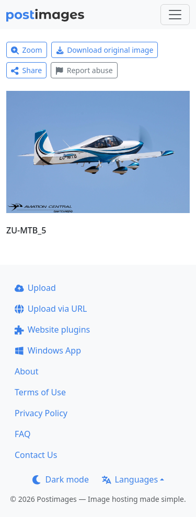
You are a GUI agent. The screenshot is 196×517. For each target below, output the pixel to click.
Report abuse (83, 70)
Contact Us (36, 455)
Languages (130, 479)
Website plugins (52, 329)
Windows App (48, 350)
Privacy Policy (41, 413)
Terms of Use (40, 392)
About (26, 371)
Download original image (105, 50)
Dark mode (60, 479)
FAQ (22, 434)
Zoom (26, 50)
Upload (35, 287)
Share (26, 70)
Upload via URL (51, 308)
